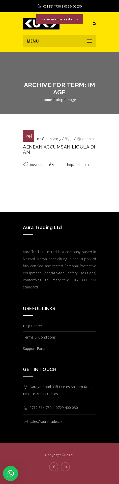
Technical (82, 164)
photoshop (64, 164)
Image (71, 99)
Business (36, 164)
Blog (59, 99)
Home (47, 99)
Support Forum (35, 348)
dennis (88, 139)
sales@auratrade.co (59, 19)
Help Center (32, 325)
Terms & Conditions (39, 337)
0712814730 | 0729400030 (62, 6)
